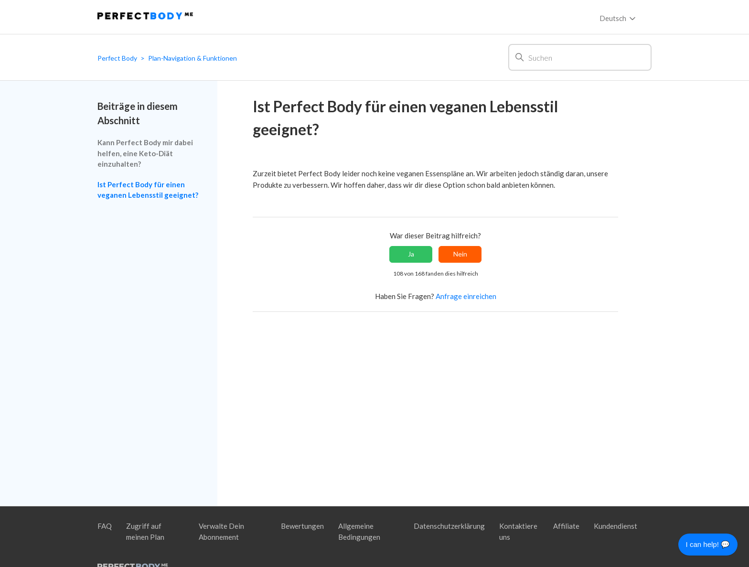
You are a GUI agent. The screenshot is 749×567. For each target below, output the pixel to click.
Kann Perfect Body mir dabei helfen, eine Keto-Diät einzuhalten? (145, 153)
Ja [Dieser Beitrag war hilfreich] (411, 254)
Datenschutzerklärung (449, 526)
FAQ (104, 526)
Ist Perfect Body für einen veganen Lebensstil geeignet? (147, 190)
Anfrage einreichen (466, 296)
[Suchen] (580, 57)
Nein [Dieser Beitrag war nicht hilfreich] (460, 254)
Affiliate (566, 526)
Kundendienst (615, 526)
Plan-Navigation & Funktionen (192, 58)
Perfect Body (117, 58)
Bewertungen (302, 526)
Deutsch (618, 18)
